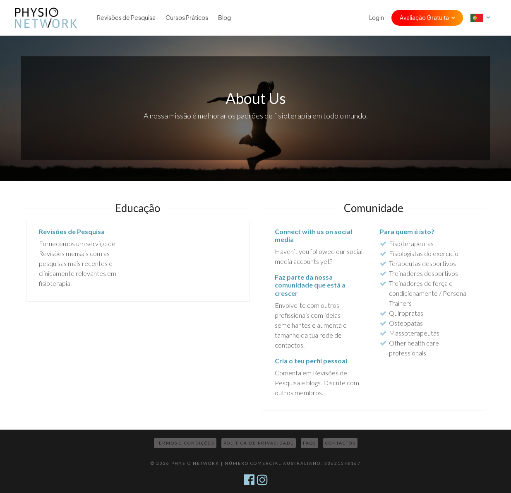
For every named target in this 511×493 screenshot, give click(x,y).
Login (376, 18)
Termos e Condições (185, 442)
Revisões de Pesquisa (126, 18)
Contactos (340, 442)
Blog (224, 18)
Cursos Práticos (187, 18)
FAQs (309, 442)
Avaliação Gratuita (424, 18)
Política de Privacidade (258, 442)
